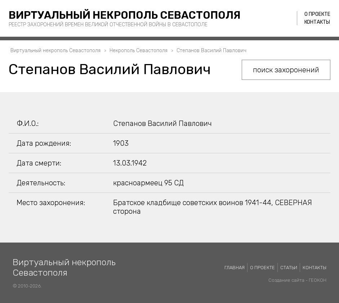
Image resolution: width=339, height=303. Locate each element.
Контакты (317, 22)
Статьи (288, 267)
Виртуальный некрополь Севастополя (125, 15)
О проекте (317, 14)
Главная (234, 267)
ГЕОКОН (317, 280)
